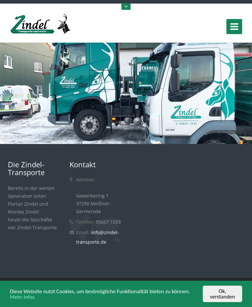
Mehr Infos (22, 297)
